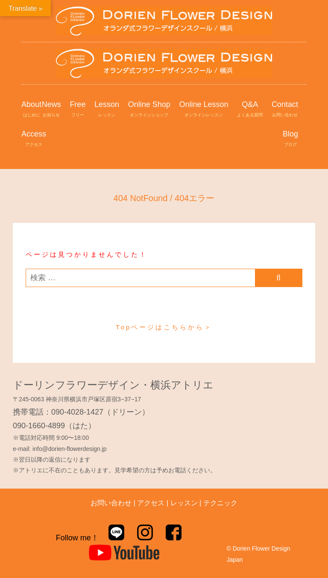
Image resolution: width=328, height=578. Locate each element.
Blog (290, 139)
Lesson (106, 109)
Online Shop (149, 109)
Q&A (250, 109)
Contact (285, 109)
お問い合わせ (111, 503)
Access (33, 139)
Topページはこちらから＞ (164, 327)
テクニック (220, 503)
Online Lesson (203, 109)
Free (77, 109)
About (31, 109)
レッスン (184, 503)
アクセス (150, 503)
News (51, 109)
